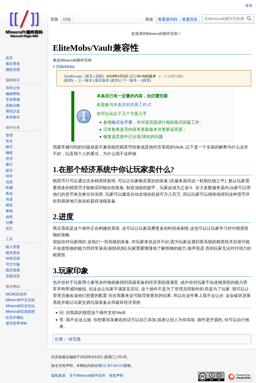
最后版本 (102, 80)
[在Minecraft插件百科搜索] (228, 18)
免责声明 (116, 375)
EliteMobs (65, 66)
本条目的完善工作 (130, 104)
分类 (59, 339)
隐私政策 (58, 375)
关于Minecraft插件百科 (87, 375)
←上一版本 (83, 80)
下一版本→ (132, 80)
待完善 (74, 339)
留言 (89, 76)
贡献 (99, 76)
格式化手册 (122, 122)
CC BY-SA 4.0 (112, 366)
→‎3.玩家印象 (171, 76)
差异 (68, 80)
